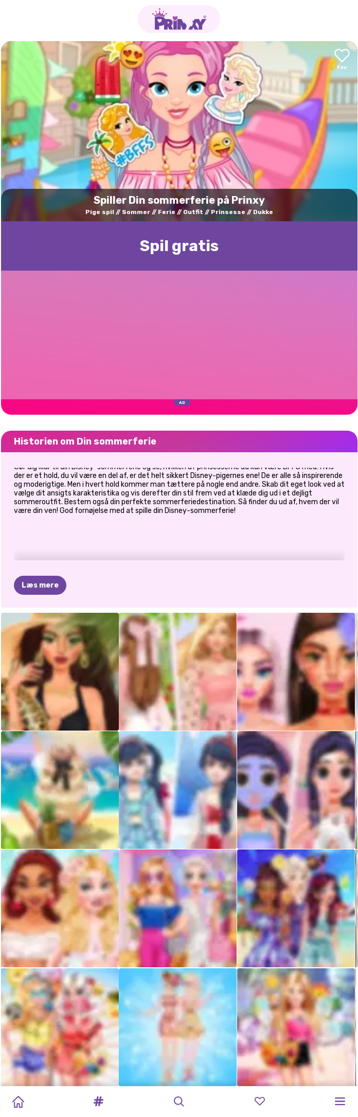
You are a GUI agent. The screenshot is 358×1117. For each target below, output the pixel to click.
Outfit (193, 212)
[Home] (18, 1101)
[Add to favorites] (342, 60)
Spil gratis (179, 246)
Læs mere (40, 585)
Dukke (263, 212)
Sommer (136, 212)
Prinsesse (228, 212)
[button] (99, 1101)
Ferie (166, 212)
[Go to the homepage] (179, 19)
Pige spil (99, 212)
